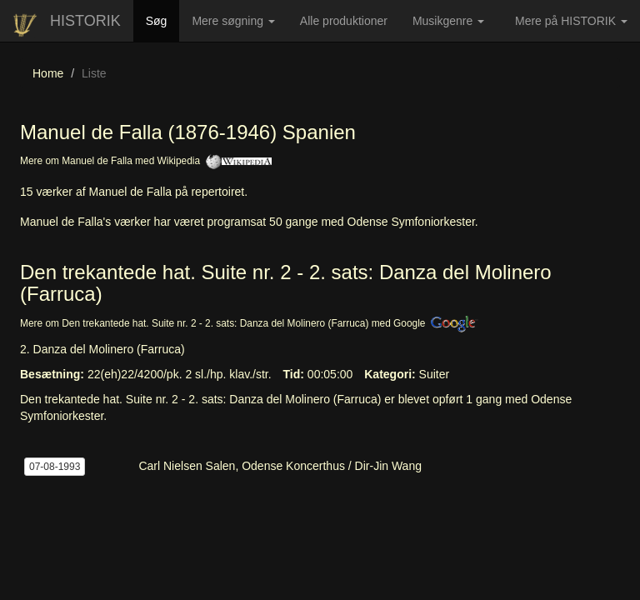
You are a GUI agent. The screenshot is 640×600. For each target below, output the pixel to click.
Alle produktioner (350, 27)
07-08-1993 (54, 466)
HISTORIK (85, 20)
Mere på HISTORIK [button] (571, 21)
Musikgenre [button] (448, 21)
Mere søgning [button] (233, 21)
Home (47, 73)
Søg (163, 20)
